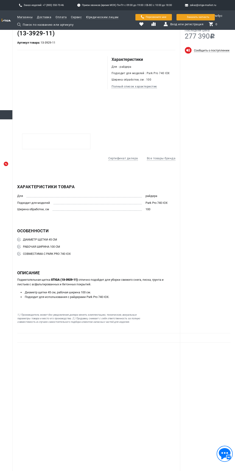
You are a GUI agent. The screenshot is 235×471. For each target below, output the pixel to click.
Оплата (61, 17)
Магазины (25, 17)
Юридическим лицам (102, 17)
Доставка (44, 17)
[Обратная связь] (225, 454)
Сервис (76, 17)
